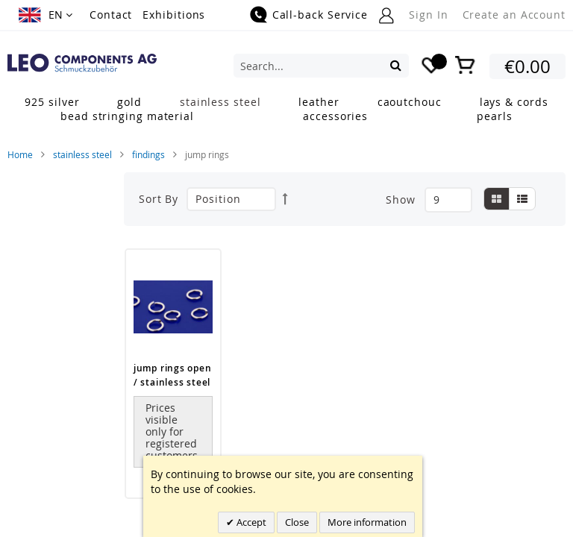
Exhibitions (174, 14)
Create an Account (514, 14)
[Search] (395, 65)
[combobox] (321, 66)
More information (367, 522)
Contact (111, 14)
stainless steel (82, 154)
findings (148, 154)
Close (297, 522)
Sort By (158, 199)
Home (20, 154)
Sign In (428, 14)
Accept (250, 522)
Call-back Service (320, 14)
